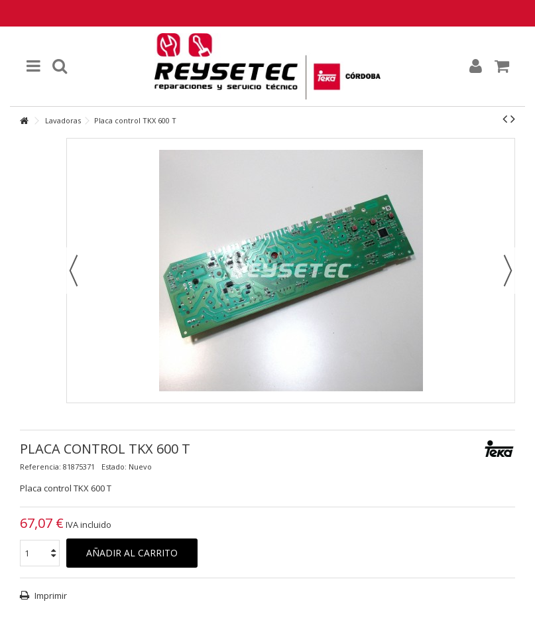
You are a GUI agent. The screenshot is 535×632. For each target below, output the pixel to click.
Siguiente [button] (508, 270)
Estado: (114, 467)
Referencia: (40, 467)
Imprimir (49, 595)
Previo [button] (74, 270)
